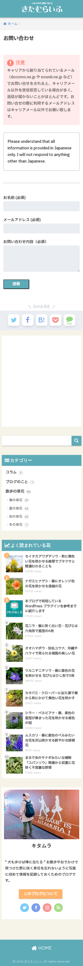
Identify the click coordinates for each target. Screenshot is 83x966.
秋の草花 (19, 516)
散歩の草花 (18, 491)
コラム (14, 472)
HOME (41, 948)
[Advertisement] (41, 381)
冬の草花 (19, 525)
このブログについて (41, 894)
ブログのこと (20, 482)
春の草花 (19, 500)
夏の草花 (19, 508)
